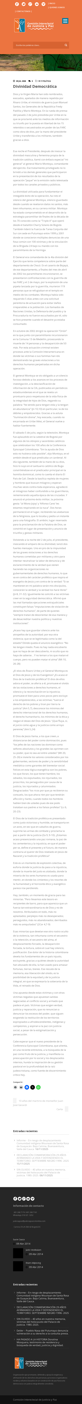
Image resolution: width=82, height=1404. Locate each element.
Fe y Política (44, 81)
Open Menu (65, 21)
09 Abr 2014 (23, 1243)
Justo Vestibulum (33, 1249)
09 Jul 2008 (21, 81)
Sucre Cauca (19, 1239)
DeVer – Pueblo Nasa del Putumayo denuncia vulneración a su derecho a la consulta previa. (43, 1332)
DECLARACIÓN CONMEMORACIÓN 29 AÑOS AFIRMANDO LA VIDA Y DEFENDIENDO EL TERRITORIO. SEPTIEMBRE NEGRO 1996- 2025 (43, 1157)
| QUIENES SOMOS (56, 7)
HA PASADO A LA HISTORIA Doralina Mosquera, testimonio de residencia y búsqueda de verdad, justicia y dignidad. (40, 1342)
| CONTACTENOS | (23, 11)
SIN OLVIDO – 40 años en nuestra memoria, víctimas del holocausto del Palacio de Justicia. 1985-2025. (41, 1172)
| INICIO (51, 3)
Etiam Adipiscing (33, 1262)
